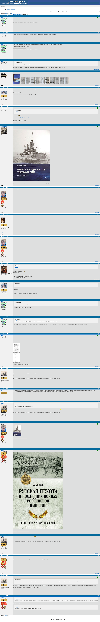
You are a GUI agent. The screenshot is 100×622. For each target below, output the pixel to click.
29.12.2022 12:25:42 (4, 534)
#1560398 (16, 63)
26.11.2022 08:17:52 (4, 299)
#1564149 (16, 580)
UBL (1, 189)
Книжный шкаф (19, 14)
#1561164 (16, 320)
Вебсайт (2, 232)
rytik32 (2, 61)
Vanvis (2, 107)
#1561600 (16, 267)
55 (9, 13)
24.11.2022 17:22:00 (4, 214)
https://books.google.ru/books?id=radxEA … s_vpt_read (22, 339)
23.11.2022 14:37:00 (4, 106)
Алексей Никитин (4, 126)
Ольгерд (8, 9)
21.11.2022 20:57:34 (4, 71)
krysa (2, 17)
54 (8, 13)
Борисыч (2, 369)
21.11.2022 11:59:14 (4, 59)
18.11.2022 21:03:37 (4, 32)
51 (5, 13)
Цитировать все (96, 30)
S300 (1, 390)
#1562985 (16, 405)
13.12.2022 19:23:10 (4, 388)
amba (2, 72)
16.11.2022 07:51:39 (4, 15)
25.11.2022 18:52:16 (4, 281)
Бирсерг (2, 450)
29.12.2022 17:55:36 (4, 595)
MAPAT (2, 34)
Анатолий (2, 282)
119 (11, 13)
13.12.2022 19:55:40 (4, 401)
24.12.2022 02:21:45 (4, 422)
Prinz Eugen (3, 264)
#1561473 (16, 111)
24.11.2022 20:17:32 (4, 236)
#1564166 (16, 599)
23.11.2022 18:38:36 (4, 124)
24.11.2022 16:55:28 (4, 187)
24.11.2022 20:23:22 (4, 263)
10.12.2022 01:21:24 (4, 333)
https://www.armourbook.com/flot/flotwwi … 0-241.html (21, 117)
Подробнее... (13, 9)
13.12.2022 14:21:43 (4, 368)
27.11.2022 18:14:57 (4, 316)
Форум (14, 14)
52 (6, 13)
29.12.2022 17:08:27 (4, 575)
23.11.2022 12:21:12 (4, 87)
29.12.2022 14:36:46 (4, 555)
